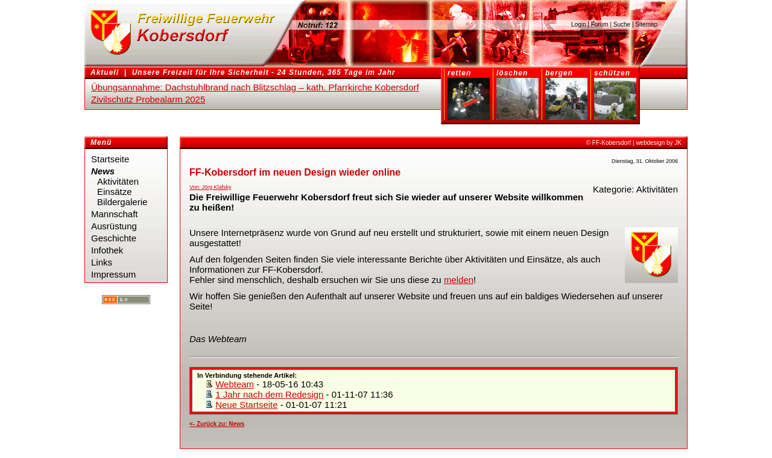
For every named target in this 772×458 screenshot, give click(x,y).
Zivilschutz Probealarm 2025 (148, 99)
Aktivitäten (118, 181)
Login (578, 24)
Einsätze (114, 191)
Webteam (234, 384)
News (103, 171)
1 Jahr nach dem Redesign (269, 394)
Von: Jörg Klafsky (210, 187)
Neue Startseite (246, 404)
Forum (600, 24)
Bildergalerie (122, 202)
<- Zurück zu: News (216, 424)
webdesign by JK (659, 142)
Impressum (113, 274)
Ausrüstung (114, 226)
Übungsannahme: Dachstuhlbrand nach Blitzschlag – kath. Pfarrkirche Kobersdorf (255, 87)
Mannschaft (114, 214)
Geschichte (113, 238)
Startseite (110, 159)
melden (458, 280)
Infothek (107, 250)
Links (101, 262)
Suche (621, 24)
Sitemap (646, 24)
